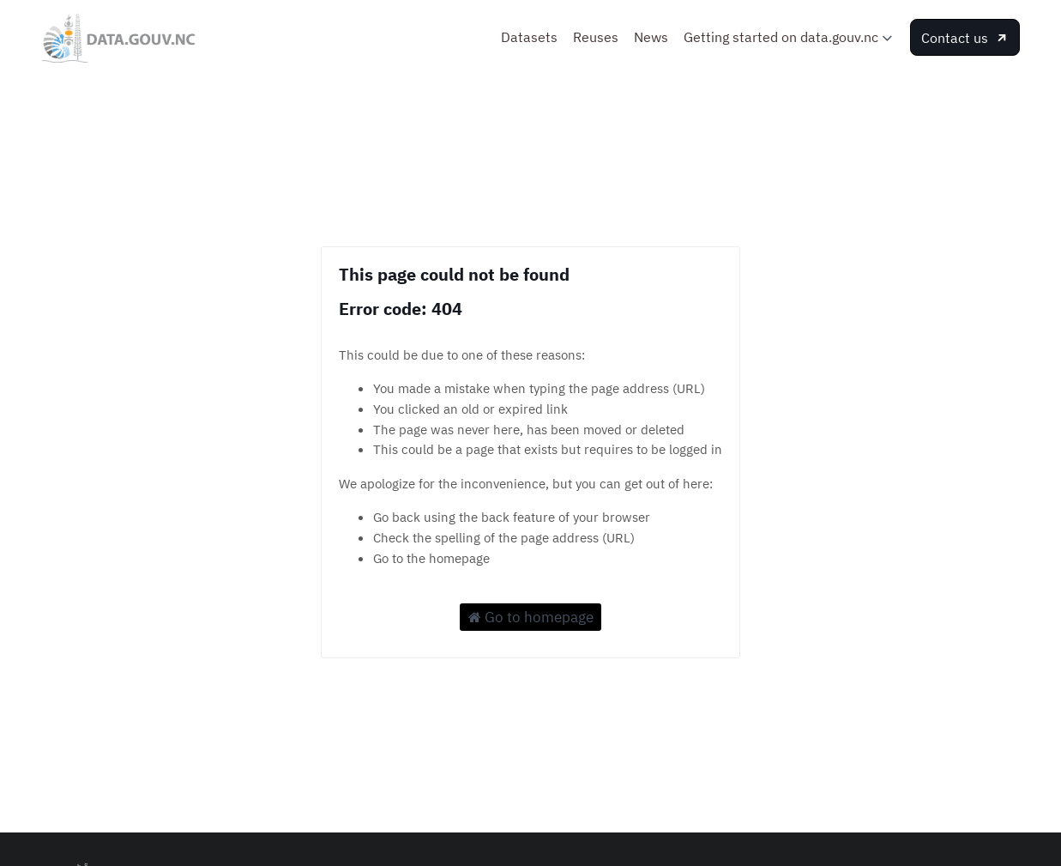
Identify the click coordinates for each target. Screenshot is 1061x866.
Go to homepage (531, 617)
